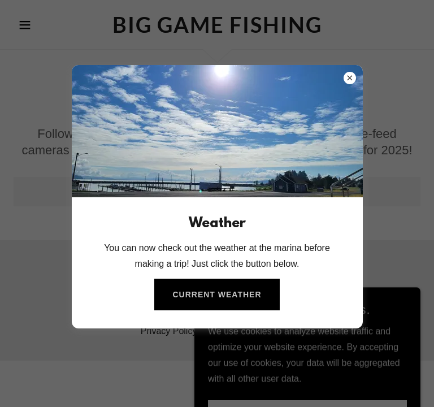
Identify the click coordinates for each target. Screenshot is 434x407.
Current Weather (216, 294)
